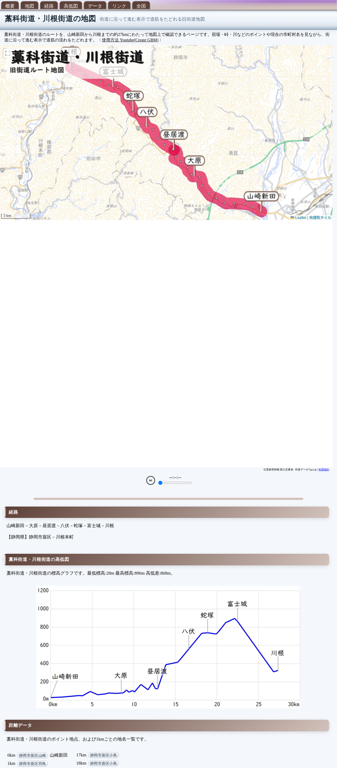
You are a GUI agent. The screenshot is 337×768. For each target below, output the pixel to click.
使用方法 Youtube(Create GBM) (130, 40)
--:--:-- (175, 477)
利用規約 (324, 469)
